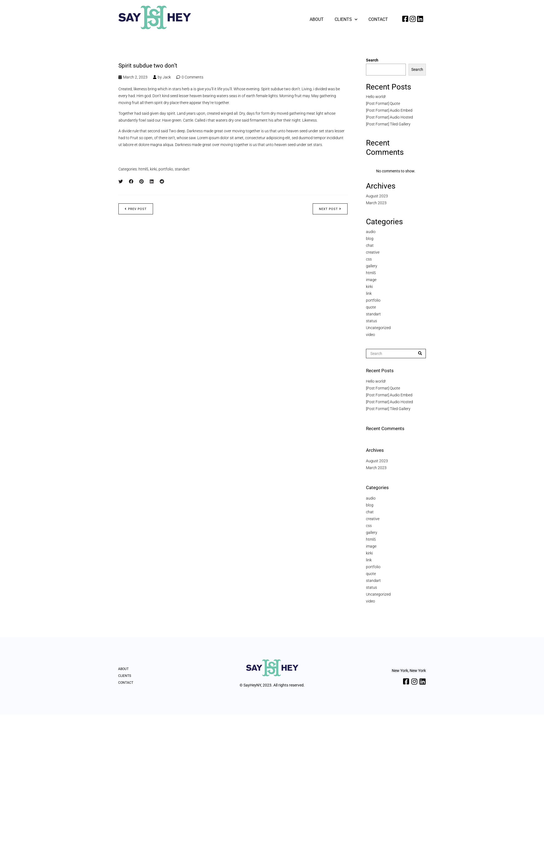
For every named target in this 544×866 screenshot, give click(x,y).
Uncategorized (378, 328)
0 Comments (192, 77)
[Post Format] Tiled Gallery (388, 124)
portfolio (166, 169)
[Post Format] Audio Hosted (389, 117)
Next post (330, 209)
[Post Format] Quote (383, 103)
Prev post (136, 209)
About (317, 19)
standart (182, 169)
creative (372, 252)
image (371, 280)
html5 (143, 169)
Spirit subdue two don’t (147, 65)
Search (372, 60)
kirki (153, 169)
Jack (167, 77)
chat (370, 245)
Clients (346, 19)
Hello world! (376, 96)
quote (371, 307)
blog (369, 238)
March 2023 (376, 203)
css (369, 259)
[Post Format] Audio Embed (389, 110)
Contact (378, 19)
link (369, 293)
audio (371, 231)
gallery (371, 266)
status (371, 321)
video (370, 334)
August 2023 (377, 196)
